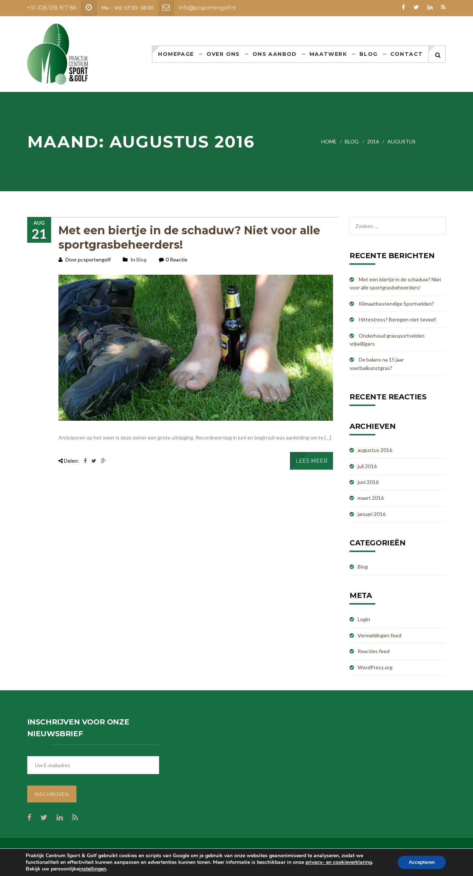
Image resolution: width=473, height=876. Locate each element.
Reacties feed (374, 651)
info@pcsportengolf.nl (207, 7)
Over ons (223, 54)
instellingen (92, 869)
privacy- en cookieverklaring (338, 862)
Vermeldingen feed (379, 635)
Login (364, 619)
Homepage (176, 54)
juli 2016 (367, 466)
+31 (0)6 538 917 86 (51, 7)
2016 (373, 141)
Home (329, 141)
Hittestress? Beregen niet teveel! (398, 319)
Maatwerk (328, 54)
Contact (406, 54)
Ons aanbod (274, 54)
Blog (368, 54)
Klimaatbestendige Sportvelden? (396, 303)
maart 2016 (371, 498)
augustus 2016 (375, 450)
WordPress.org (375, 667)
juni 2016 (368, 482)
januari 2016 (372, 514)
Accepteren (422, 862)
